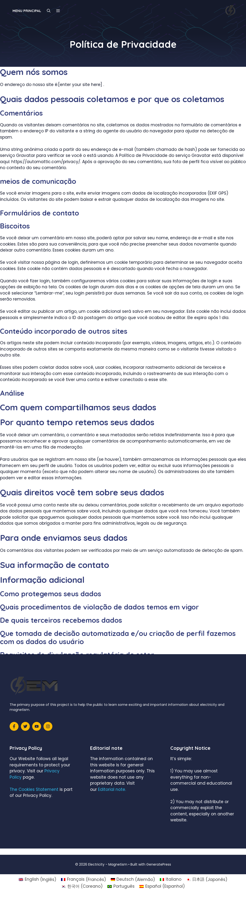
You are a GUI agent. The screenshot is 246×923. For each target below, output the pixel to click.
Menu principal (26, 10)
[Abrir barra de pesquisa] (48, 11)
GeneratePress (158, 864)
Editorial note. (112, 789)
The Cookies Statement (34, 789)
